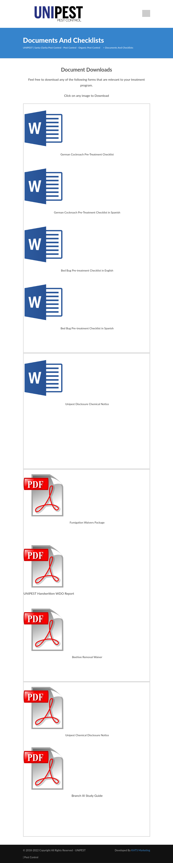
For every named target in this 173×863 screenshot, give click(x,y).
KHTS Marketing (140, 850)
